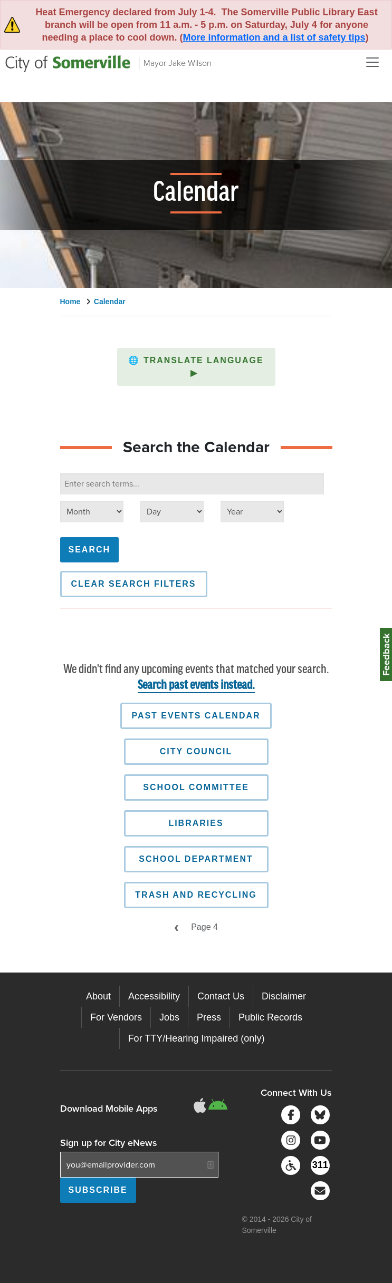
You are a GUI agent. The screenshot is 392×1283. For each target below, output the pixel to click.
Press (209, 1017)
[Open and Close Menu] (372, 62)
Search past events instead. (196, 685)
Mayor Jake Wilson (178, 63)
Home (70, 301)
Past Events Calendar (195, 715)
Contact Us (220, 996)
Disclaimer (284, 996)
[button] (196, 367)
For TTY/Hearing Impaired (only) (196, 1038)
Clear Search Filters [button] (133, 583)
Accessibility (154, 996)
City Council (196, 751)
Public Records (270, 1017)
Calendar (110, 301)
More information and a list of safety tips (274, 37)
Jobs (169, 1017)
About (98, 996)
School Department (196, 858)
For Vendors (116, 1017)
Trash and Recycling (195, 894)
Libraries (195, 823)
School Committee (196, 787)
